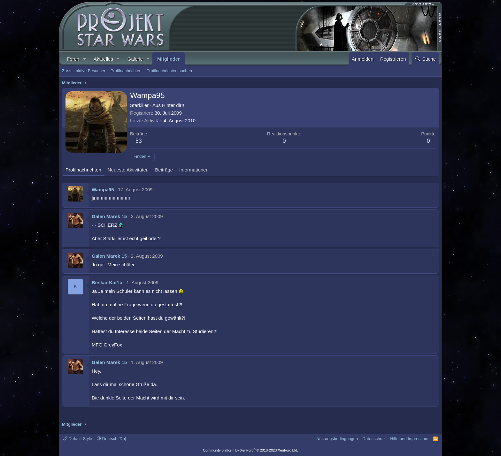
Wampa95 (103, 189)
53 (138, 141)
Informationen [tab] (194, 169)
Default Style (77, 438)
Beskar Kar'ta (107, 282)
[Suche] (425, 58)
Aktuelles (103, 59)
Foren (73, 59)
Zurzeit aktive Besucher (83, 70)
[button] (84, 58)
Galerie (135, 59)
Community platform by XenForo (250, 450)
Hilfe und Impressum (409, 438)
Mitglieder (168, 59)
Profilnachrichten (126, 70)
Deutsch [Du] (111, 438)
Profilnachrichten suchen (169, 70)
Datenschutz (374, 438)
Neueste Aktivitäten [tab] (128, 169)
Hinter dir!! (173, 105)
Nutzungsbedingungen (337, 438)
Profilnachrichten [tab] (83, 169)
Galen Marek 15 (109, 216)
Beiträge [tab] (164, 169)
